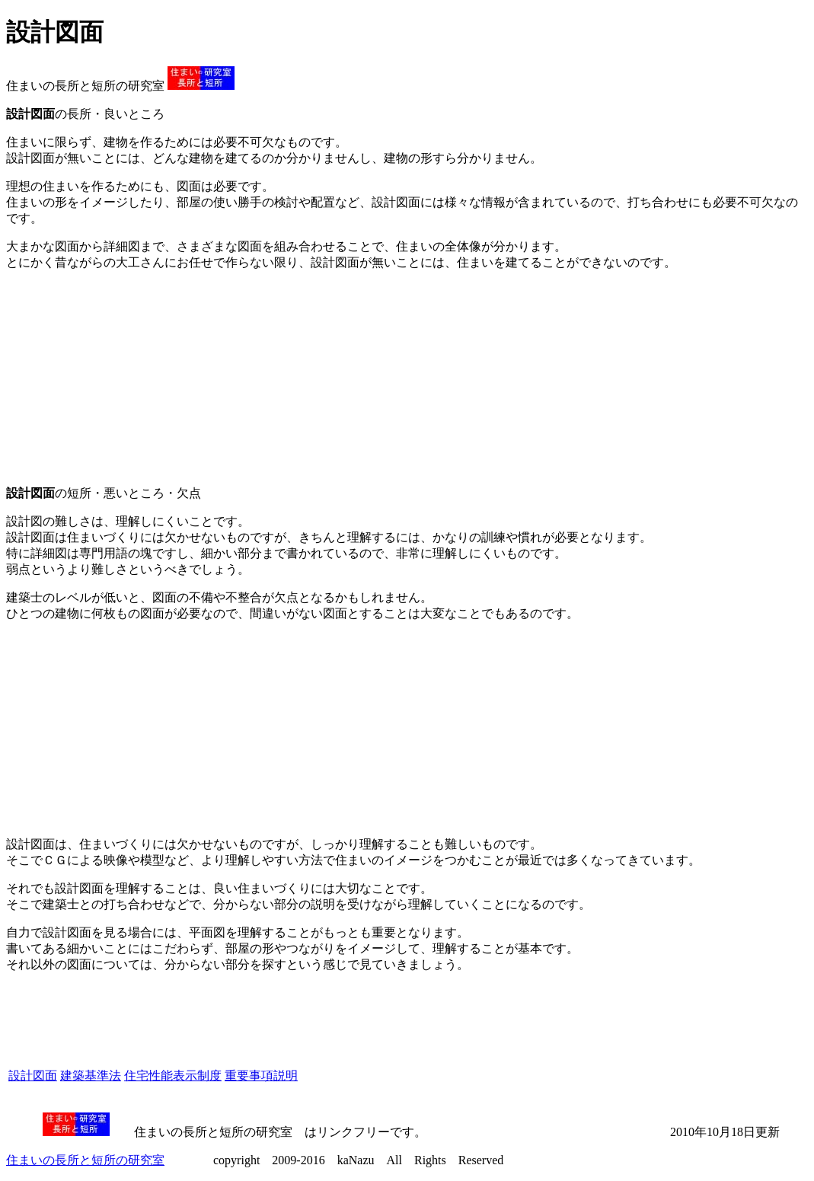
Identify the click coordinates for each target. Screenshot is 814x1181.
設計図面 (32, 1075)
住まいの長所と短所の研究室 (85, 1160)
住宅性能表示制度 (173, 1075)
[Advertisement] (120, 378)
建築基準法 (90, 1075)
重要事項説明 (261, 1075)
